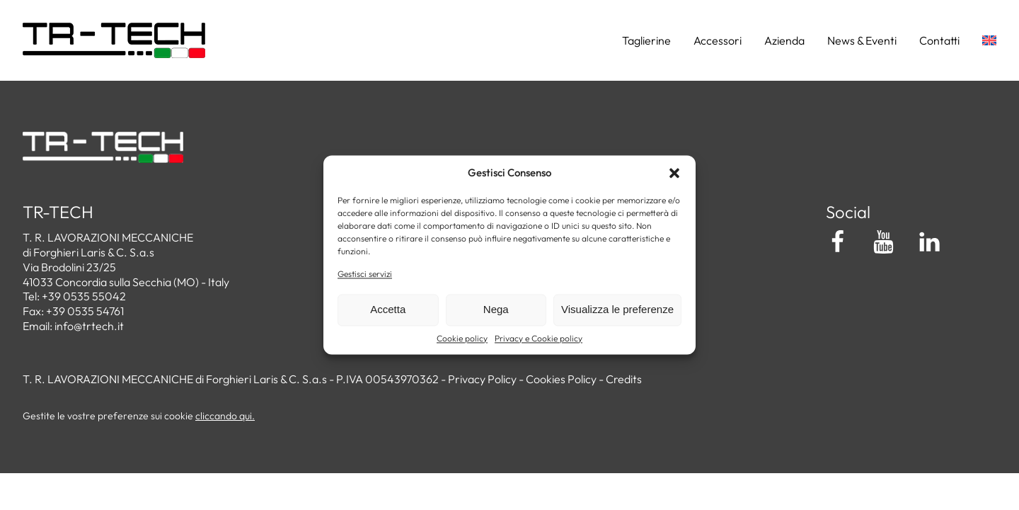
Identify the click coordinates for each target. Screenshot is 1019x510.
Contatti (939, 40)
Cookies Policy (561, 379)
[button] (674, 173)
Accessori (717, 40)
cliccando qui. (225, 415)
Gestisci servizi (365, 273)
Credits (624, 379)
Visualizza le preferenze (617, 310)
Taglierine (646, 40)
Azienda (784, 40)
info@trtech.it (89, 326)
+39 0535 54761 (85, 311)
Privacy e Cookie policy (538, 338)
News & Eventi (862, 40)
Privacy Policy (482, 379)
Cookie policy (462, 338)
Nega (496, 310)
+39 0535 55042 (84, 296)
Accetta (387, 310)
